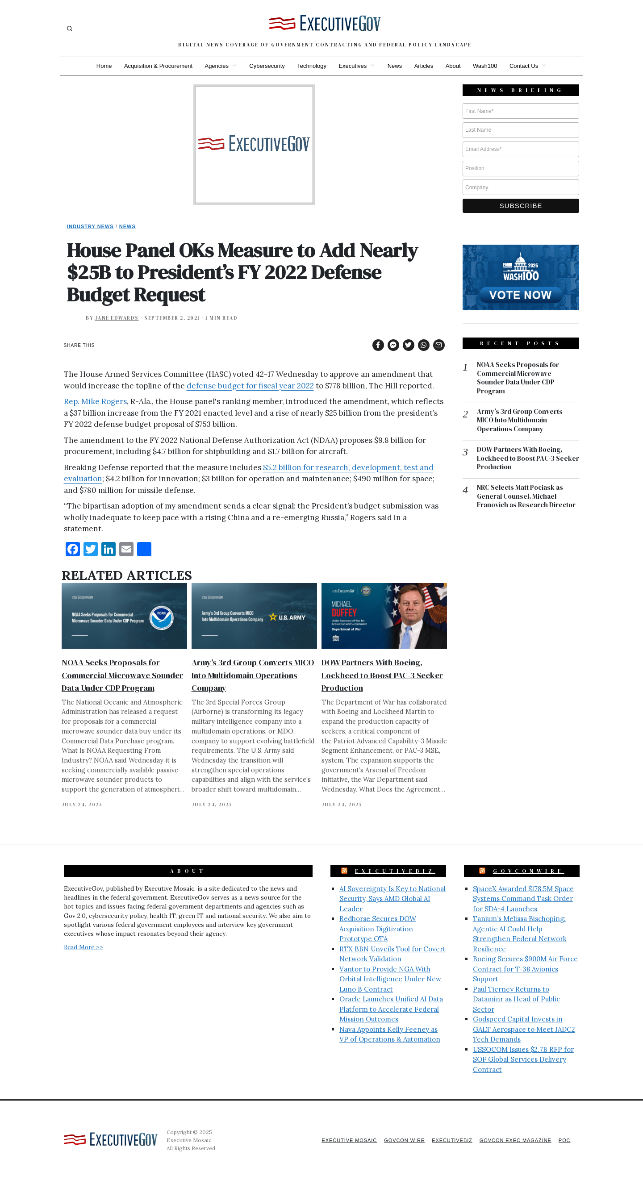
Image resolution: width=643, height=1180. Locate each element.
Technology (311, 66)
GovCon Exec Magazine (515, 1140)
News (395, 66)
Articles (424, 66)
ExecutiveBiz (395, 871)
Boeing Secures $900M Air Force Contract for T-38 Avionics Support (525, 969)
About (453, 66)
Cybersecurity (266, 66)
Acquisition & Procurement (157, 66)
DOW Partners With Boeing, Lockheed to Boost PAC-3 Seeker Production (382, 675)
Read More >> (83, 947)
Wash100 (486, 66)
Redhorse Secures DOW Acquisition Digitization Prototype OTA (377, 928)
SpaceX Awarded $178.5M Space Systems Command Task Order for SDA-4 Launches (523, 898)
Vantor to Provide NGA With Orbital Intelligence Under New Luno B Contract (390, 979)
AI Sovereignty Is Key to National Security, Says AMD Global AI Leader (392, 898)
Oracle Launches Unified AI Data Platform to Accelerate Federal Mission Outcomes (391, 1009)
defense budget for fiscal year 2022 (250, 386)
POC (565, 1140)
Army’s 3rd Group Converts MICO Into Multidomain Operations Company (253, 675)
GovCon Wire (403, 1140)
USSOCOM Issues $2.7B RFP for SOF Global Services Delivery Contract (523, 1059)
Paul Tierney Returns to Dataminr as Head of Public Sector (516, 999)
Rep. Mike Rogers (95, 401)
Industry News (90, 226)
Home (103, 66)
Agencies (216, 66)
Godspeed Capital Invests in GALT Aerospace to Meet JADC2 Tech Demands (524, 1029)
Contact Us (525, 66)
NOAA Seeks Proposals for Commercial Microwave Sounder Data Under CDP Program (122, 675)
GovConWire (528, 871)
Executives (352, 66)
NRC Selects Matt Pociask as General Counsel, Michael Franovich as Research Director (526, 497)
